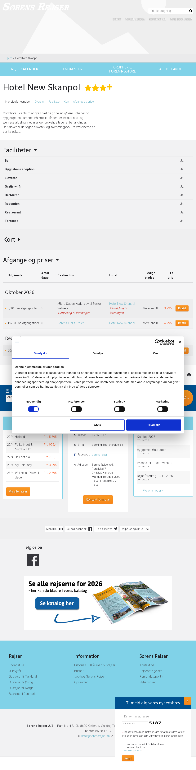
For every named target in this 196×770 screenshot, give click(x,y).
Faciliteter (54, 101)
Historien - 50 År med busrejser (94, 665)
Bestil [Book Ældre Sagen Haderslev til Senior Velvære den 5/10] (182, 308)
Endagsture (16, 665)
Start (117, 19)
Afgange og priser (84, 101)
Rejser (15, 656)
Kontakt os (157, 19)
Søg (185, 397)
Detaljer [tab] (98, 353)
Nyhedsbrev (148, 682)
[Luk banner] (180, 342)
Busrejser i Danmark (22, 694)
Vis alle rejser (18, 491)
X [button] (188, 700)
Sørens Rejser (154, 656)
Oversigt (39, 101)
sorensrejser (99, 454)
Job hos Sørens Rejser (89, 676)
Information (87, 656)
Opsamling (81, 682)
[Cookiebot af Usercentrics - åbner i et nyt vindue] (157, 342)
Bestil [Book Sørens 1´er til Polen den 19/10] (182, 323)
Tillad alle (153, 425)
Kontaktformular (98, 499)
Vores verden (135, 19)
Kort (66, 101)
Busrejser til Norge (21, 688)
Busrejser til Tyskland (23, 676)
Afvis (97, 425)
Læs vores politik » (131, 750)
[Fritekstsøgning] (168, 11)
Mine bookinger (181, 19)
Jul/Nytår (15, 671)
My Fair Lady (23, 465)
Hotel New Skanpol (122, 304)
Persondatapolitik (151, 676)
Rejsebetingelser (151, 671)
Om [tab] (155, 353)
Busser (78, 671)
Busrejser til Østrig (21, 682)
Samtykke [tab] (40, 353)
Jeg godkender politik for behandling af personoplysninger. (143, 747)
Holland (20, 437)
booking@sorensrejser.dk (107, 444)
